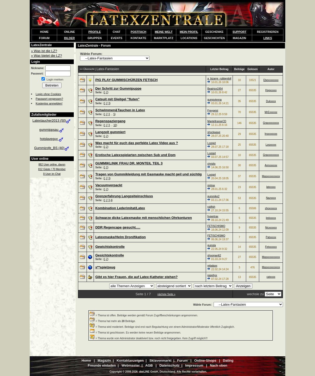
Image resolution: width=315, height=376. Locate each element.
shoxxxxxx (271, 208)
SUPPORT (239, 31)
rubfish (211, 206)
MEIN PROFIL (189, 31)
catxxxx (270, 276)
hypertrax (212, 216)
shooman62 (214, 255)
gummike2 (213, 196)
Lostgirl (211, 143)
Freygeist (212, 110)
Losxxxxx (270, 144)
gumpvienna (214, 99)
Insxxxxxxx (271, 133)
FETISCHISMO (216, 226)
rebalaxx (212, 265)
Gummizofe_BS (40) (52, 148)
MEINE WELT (163, 31)
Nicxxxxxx (271, 227)
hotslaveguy (52, 139)
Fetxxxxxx (271, 246)
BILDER (69, 38)
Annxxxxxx (271, 165)
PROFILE (94, 31)
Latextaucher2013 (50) (52, 120)
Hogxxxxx (270, 90)
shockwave (213, 132)
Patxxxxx (271, 237)
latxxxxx (271, 187)
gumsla (211, 245)
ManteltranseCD (216, 121)
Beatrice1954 (215, 88)
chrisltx (211, 163)
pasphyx (212, 275)
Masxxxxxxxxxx (271, 176)
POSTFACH (138, 31)
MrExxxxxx (271, 112)
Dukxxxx (271, 101)
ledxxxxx (271, 218)
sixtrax (211, 185)
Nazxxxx (271, 197)
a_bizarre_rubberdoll (219, 78)
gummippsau (52, 130)
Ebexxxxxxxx (270, 80)
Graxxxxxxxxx (271, 122)
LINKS (267, 38)
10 (114, 125)
